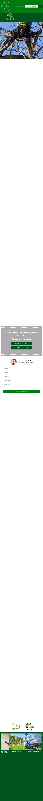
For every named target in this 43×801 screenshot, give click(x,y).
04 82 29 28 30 (2, 6)
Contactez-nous (21, 348)
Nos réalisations (21, 343)
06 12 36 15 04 (6, 6)
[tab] (21, 29)
